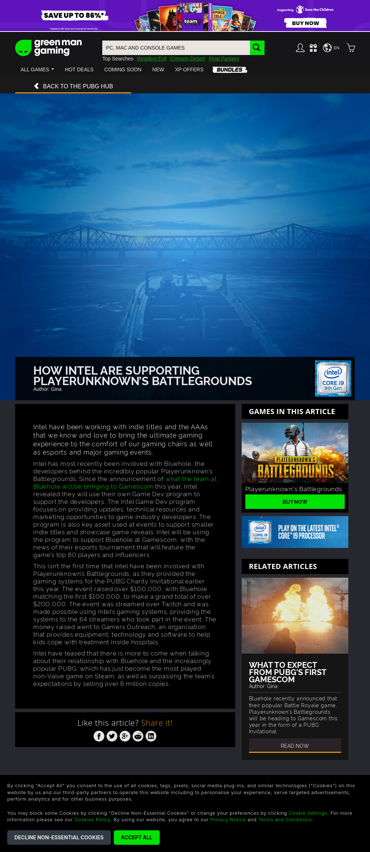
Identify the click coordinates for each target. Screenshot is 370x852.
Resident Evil (152, 59)
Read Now (295, 745)
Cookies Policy (92, 819)
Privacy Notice (228, 819)
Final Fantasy (224, 59)
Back (73, 86)
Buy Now (295, 501)
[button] (37, 69)
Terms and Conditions (285, 819)
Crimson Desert (187, 59)
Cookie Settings (308, 813)
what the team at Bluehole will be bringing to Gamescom (125, 482)
